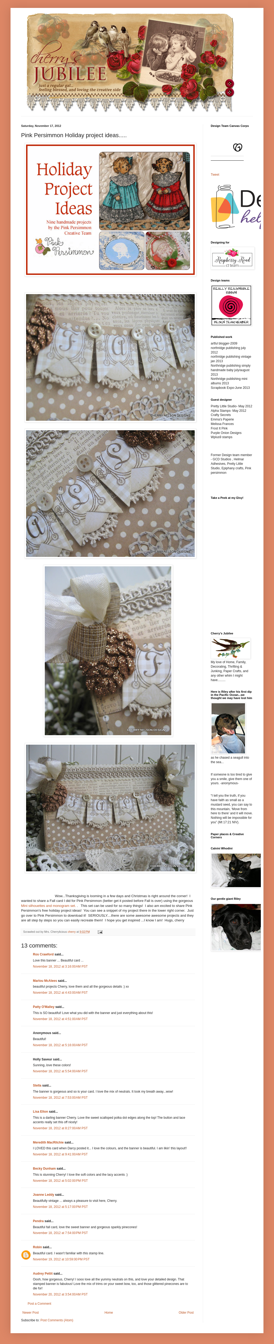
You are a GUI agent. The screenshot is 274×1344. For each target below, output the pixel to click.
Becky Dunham (44, 1168)
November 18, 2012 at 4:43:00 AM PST (60, 992)
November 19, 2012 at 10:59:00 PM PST (61, 1259)
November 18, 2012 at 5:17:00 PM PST (60, 1207)
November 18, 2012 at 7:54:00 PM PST (60, 1233)
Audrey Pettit (43, 1273)
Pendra (38, 1221)
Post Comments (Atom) (56, 1320)
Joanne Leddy (43, 1195)
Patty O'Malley (44, 1007)
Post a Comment (39, 1303)
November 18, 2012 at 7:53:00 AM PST (60, 1097)
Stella (37, 1085)
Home (109, 1312)
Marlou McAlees (45, 981)
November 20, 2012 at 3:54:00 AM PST (60, 1294)
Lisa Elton (40, 1111)
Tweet (215, 174)
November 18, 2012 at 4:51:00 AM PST (60, 1019)
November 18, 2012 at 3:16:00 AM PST (60, 966)
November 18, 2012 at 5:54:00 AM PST (60, 1071)
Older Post (186, 1312)
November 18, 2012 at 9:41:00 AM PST (60, 1154)
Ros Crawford (43, 954)
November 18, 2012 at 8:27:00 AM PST (60, 1128)
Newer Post (30, 1312)
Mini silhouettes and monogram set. (48, 906)
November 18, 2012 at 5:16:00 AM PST (60, 1045)
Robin (37, 1247)
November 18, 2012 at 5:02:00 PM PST (60, 1181)
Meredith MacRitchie (48, 1142)
